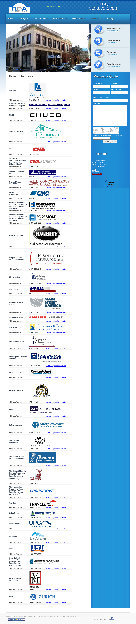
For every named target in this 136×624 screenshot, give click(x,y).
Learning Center (60, 18)
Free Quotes (24, 18)
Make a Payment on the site (56, 100)
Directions (95, 172)
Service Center (41, 18)
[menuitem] (11, 19)
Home (10, 18)
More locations (97, 174)
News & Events (78, 18)
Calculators (95, 18)
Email (94, 170)
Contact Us (73, 616)
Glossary (109, 18)
